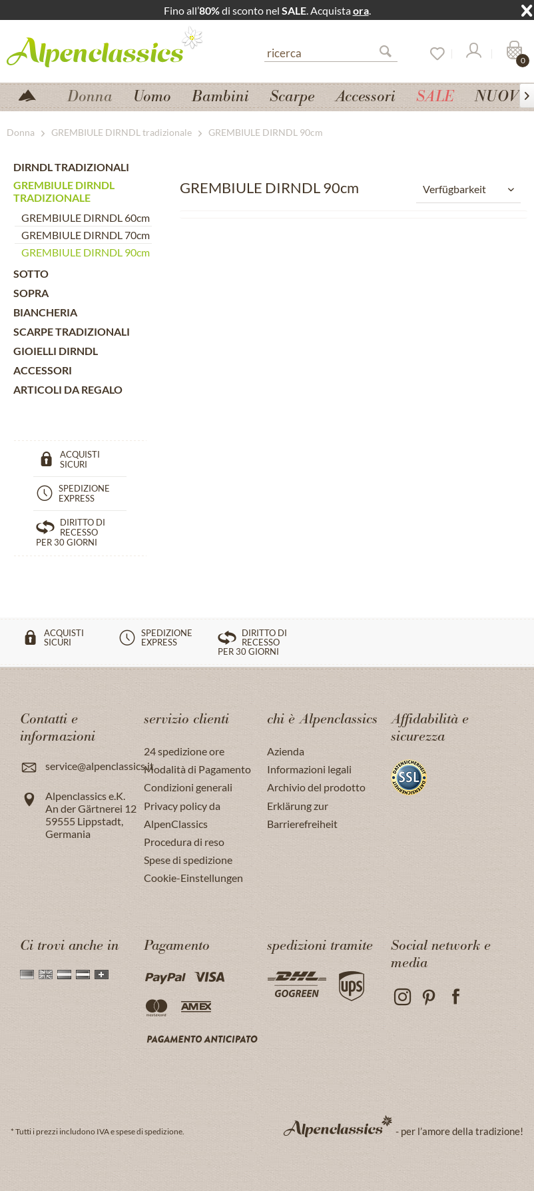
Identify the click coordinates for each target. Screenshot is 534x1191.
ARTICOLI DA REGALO (68, 389)
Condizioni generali (188, 787)
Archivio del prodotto (316, 787)
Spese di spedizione (188, 859)
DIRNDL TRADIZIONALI (71, 167)
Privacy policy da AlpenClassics (182, 814)
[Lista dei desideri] (432, 54)
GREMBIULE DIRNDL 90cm (85, 252)
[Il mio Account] (472, 54)
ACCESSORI (42, 370)
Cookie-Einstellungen (193, 877)
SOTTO (31, 273)
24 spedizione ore (184, 751)
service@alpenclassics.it (99, 765)
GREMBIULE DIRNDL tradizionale (64, 191)
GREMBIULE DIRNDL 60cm (85, 217)
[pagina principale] (32, 94)
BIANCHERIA (45, 312)
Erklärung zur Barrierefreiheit (302, 814)
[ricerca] (331, 52)
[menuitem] (331, 51)
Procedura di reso (184, 841)
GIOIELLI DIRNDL (55, 350)
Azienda (285, 751)
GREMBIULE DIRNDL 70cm (85, 234)
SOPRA (31, 292)
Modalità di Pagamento (197, 769)
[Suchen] (391, 54)
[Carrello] (512, 54)
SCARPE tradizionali (71, 331)
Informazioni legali (309, 769)
